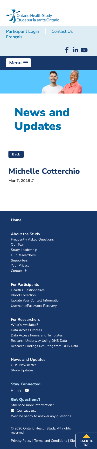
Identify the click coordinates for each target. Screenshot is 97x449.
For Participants (25, 284)
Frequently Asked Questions (32, 240)
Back (16, 154)
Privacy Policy (21, 440)
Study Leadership (24, 250)
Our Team (18, 245)
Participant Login (22, 31)
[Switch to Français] (14, 37)
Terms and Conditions (50, 440)
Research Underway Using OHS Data (39, 341)
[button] (18, 62)
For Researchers (25, 319)
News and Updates (28, 359)
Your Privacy (20, 266)
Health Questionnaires (28, 290)
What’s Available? (24, 325)
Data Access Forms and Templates (37, 336)
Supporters (19, 261)
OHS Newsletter (23, 365)
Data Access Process (26, 330)
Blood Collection (23, 295)
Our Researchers (23, 255)
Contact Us (62, 31)
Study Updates (22, 371)
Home (16, 220)
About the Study (25, 234)
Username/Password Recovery (34, 306)
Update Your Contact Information (36, 301)
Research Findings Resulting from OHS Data (44, 346)
